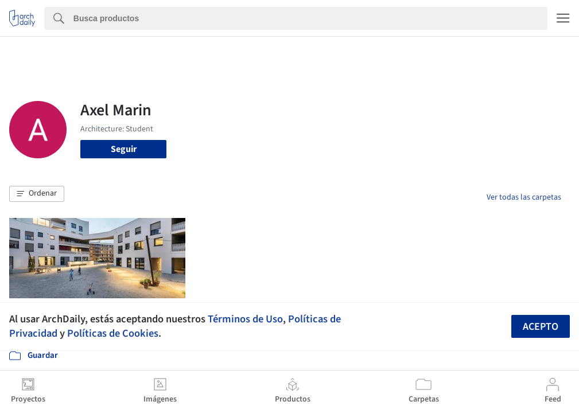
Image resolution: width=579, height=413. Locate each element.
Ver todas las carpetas (524, 197)
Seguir (124, 149)
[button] (36, 194)
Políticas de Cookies (112, 333)
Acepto (540, 327)
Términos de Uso (245, 318)
